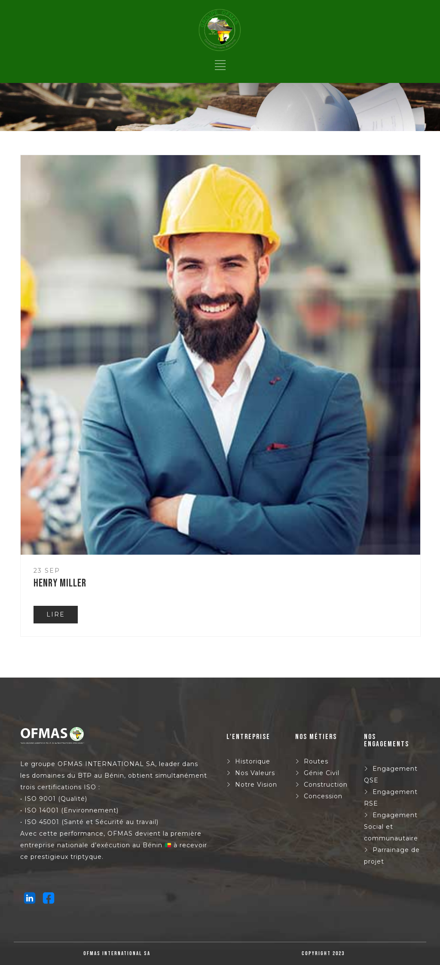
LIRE (55, 614)
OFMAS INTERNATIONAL (101, 764)
